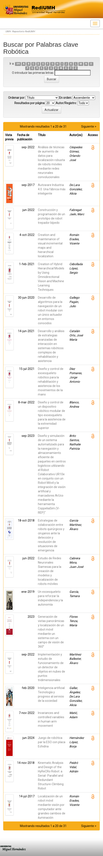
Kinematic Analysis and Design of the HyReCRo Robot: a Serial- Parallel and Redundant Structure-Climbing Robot (51, 775)
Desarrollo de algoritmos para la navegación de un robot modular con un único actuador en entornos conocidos (50, 310)
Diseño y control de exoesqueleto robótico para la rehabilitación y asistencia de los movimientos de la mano (50, 381)
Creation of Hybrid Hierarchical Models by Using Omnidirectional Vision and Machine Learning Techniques (51, 276)
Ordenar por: (16, 97)
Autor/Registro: (66, 103)
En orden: (65, 97)
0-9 (18, 63)
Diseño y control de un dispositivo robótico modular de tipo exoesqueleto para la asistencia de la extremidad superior (52, 415)
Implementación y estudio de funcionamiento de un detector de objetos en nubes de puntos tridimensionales (51, 667)
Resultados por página (29, 103)
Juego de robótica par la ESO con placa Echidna (51, 742)
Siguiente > (88, 126)
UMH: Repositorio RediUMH (20, 31)
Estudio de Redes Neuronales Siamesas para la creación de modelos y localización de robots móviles (49, 571)
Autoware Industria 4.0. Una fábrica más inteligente (52, 189)
